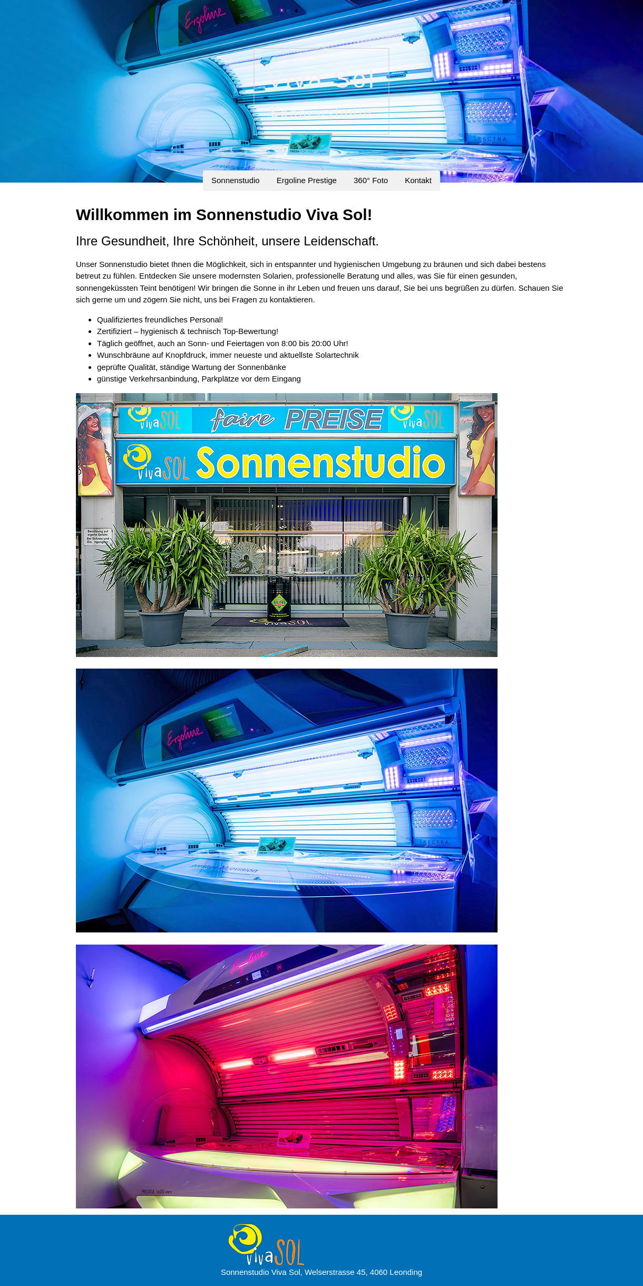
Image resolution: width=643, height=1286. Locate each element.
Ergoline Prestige (307, 180)
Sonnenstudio (235, 180)
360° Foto (371, 180)
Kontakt (418, 180)
